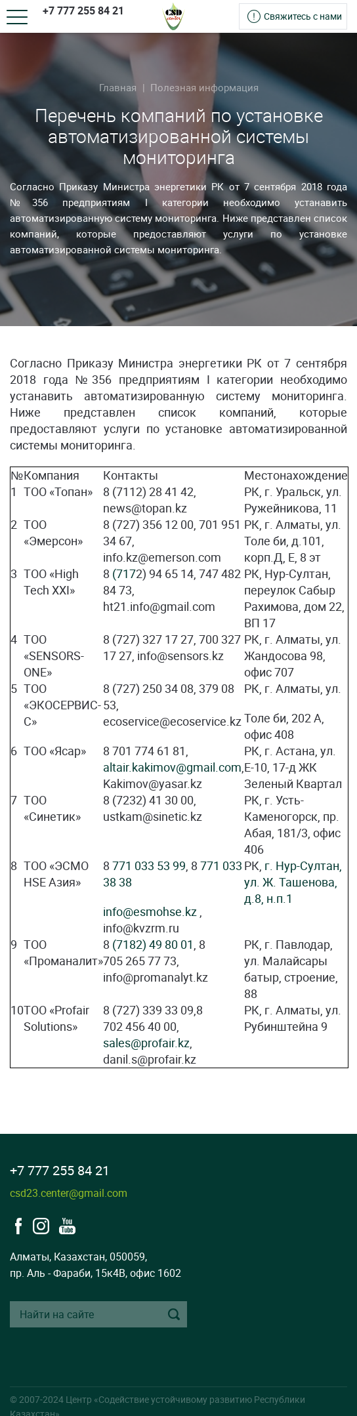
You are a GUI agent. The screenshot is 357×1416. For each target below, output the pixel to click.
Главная (117, 87)
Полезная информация (204, 87)
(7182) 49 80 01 (153, 944)
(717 (124, 573)
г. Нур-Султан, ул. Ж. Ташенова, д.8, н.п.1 (293, 882)
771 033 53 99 (149, 865)
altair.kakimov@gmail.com (172, 767)
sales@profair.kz (146, 1043)
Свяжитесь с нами (303, 16)
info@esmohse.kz (150, 911)
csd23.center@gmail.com (68, 1193)
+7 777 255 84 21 (83, 10)
